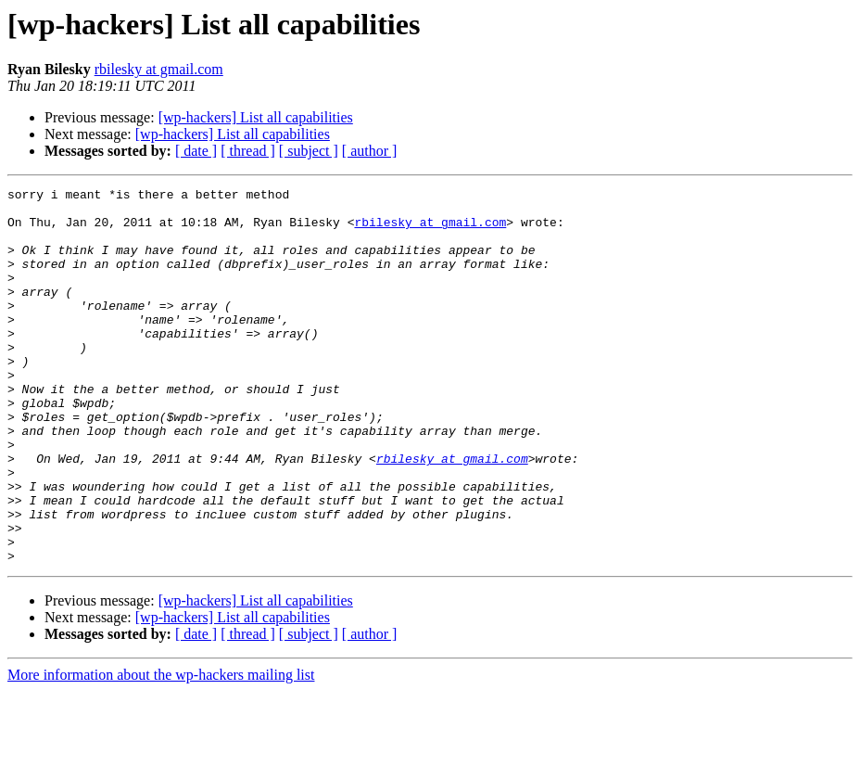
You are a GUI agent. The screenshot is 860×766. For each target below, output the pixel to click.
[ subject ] (308, 151)
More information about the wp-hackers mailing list (160, 750)
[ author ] (370, 151)
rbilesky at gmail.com (159, 69)
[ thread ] (248, 151)
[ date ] (196, 151)
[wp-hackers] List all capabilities (255, 117)
